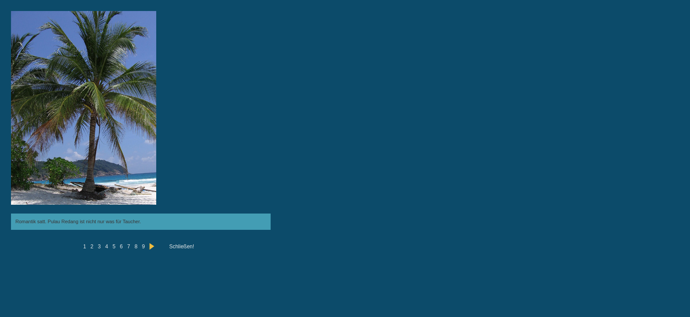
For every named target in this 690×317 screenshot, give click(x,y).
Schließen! (181, 246)
